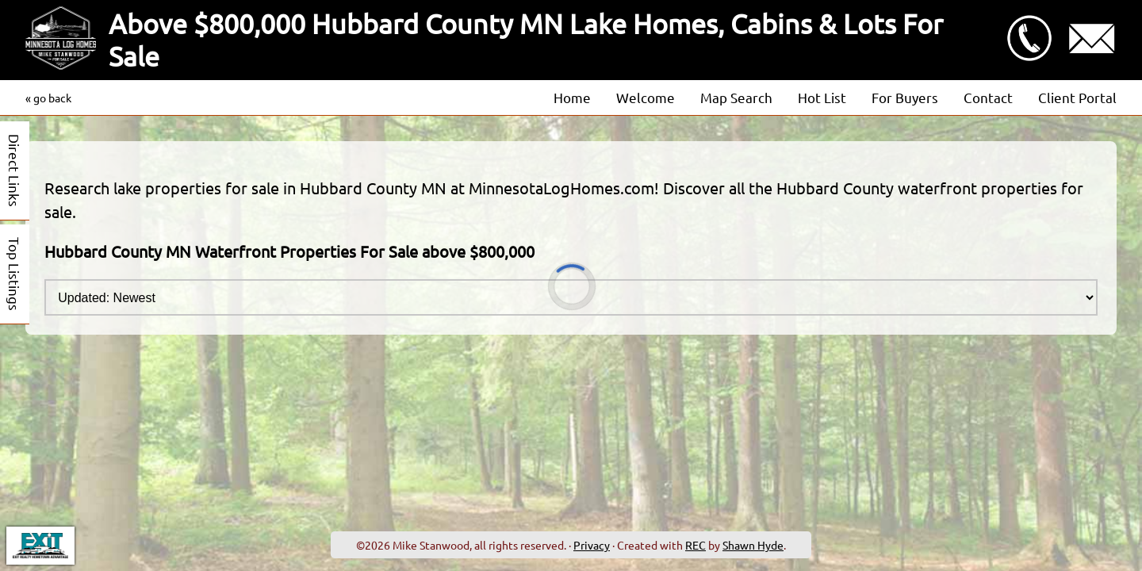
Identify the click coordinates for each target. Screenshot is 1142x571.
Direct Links (14, 170)
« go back (48, 97)
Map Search (736, 97)
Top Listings (14, 274)
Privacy (591, 545)
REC (695, 545)
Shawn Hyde (753, 545)
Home (572, 97)
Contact (988, 97)
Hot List (822, 97)
